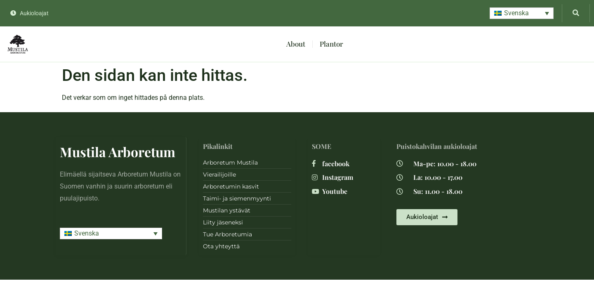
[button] (522, 13)
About (295, 43)
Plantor (331, 43)
